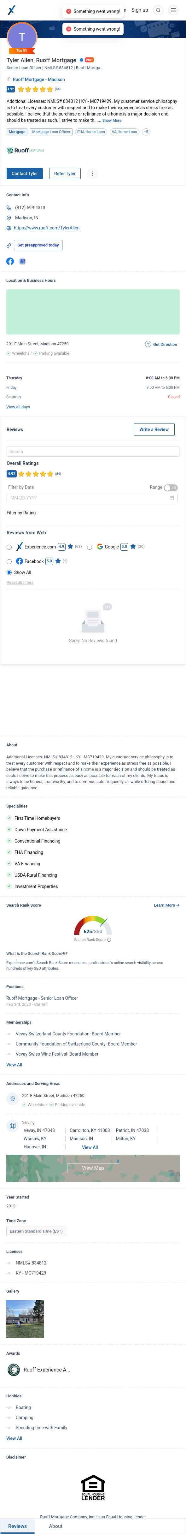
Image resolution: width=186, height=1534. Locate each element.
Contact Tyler (25, 173)
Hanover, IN (35, 1146)
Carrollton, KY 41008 (90, 1130)
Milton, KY (126, 1138)
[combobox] (92, 451)
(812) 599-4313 (30, 207)
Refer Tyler (65, 173)
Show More (112, 120)
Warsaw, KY (35, 1138)
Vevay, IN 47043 (39, 1130)
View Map (93, 1168)
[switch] (171, 487)
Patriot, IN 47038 (132, 1130)
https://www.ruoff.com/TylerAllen (46, 227)
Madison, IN (26, 217)
